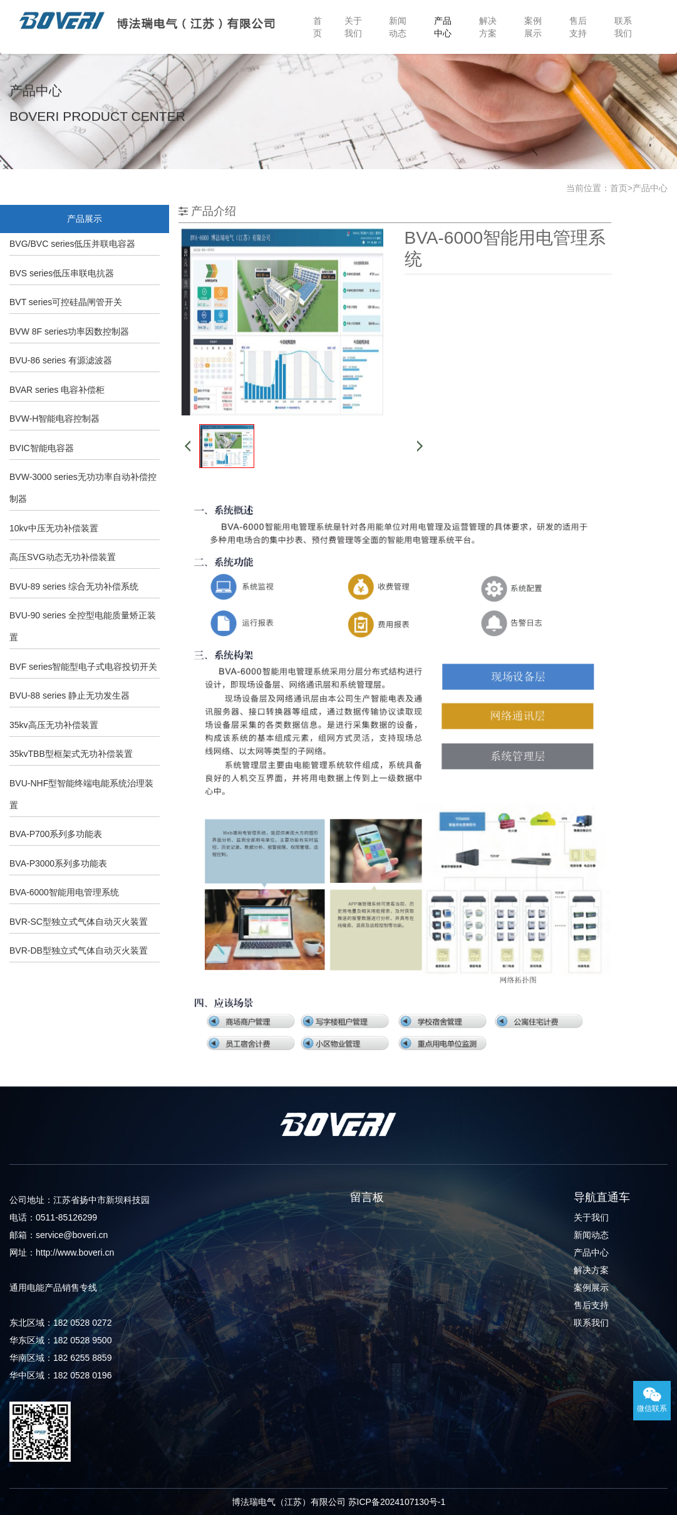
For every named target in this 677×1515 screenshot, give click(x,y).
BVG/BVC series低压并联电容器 (72, 244)
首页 (317, 27)
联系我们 (623, 27)
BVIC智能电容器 (41, 448)
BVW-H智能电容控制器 (54, 419)
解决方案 (488, 27)
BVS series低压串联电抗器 (61, 273)
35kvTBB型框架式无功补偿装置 (71, 754)
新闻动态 (397, 27)
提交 (345, 1316)
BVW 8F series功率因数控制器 (69, 331)
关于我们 (353, 27)
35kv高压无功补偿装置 (53, 725)
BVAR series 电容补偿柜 (57, 390)
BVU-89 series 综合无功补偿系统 (73, 586)
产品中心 (443, 27)
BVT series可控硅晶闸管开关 (65, 302)
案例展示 (533, 27)
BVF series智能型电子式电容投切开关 (83, 667)
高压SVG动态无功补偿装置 (62, 557)
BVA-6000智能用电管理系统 (64, 892)
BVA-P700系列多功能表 (55, 834)
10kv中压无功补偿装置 (53, 528)
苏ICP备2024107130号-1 (397, 1502)
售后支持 (578, 27)
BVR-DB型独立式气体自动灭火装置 (78, 950)
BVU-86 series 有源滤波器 (60, 360)
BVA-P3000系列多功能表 (58, 863)
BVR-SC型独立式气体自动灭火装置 (78, 922)
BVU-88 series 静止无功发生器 (69, 695)
